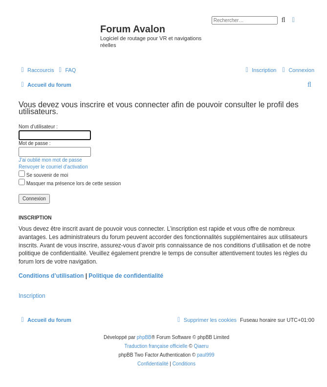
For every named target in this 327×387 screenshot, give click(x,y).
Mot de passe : (35, 143)
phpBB (144, 337)
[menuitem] (66, 70)
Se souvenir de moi (43, 175)
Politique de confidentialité (125, 275)
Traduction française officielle (156, 346)
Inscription (32, 295)
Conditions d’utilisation (51, 275)
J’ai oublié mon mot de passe (50, 160)
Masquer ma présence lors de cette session (70, 183)
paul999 (206, 355)
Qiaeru (201, 346)
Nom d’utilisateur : (38, 126)
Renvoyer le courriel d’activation (53, 166)
